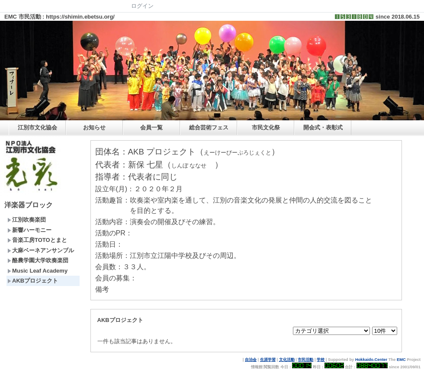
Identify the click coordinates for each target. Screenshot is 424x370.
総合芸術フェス (208, 127)
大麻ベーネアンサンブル (40, 250)
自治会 (251, 359)
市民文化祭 (266, 127)
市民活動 (305, 359)
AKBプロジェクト (32, 280)
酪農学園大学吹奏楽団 (37, 260)
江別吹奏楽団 (26, 219)
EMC (401, 359)
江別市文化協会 (37, 127)
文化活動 (287, 359)
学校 (320, 359)
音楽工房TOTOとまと (37, 240)
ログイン (142, 6)
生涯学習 (268, 359)
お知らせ (94, 127)
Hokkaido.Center (371, 359)
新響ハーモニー (29, 230)
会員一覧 (151, 127)
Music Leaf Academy (37, 270)
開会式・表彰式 (323, 127)
